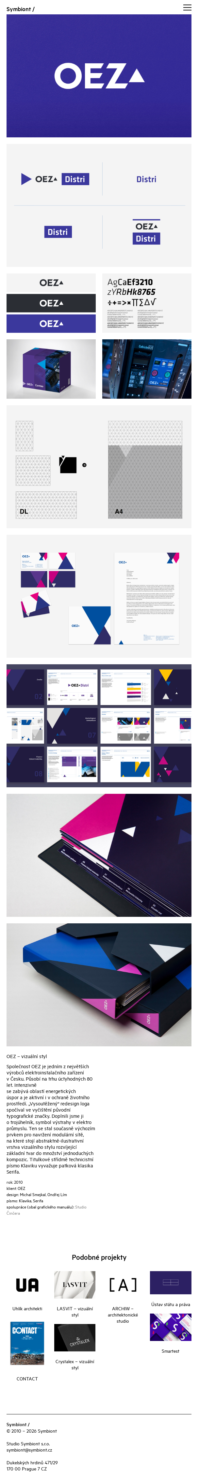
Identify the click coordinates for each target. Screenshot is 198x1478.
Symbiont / (21, 8)
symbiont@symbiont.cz (29, 1449)
